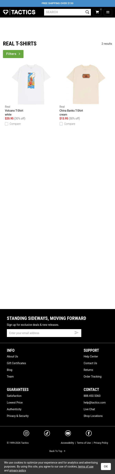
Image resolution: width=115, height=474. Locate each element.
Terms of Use (84, 443)
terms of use (85, 466)
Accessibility (67, 443)
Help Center (91, 356)
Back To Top (57, 451)
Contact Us (90, 363)
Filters (13, 54)
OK (106, 466)
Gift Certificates (16, 363)
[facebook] (89, 434)
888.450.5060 (92, 395)
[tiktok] (47, 433)
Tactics (19, 12)
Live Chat (89, 409)
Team (10, 376)
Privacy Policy (101, 443)
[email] (44, 333)
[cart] (97, 12)
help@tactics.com (95, 402)
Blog (9, 369)
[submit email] (76, 332)
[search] (67, 12)
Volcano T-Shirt (31, 90)
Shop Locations (93, 416)
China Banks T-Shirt (86, 90)
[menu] (108, 12)
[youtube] (68, 434)
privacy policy (17, 470)
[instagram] (26, 433)
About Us (12, 356)
